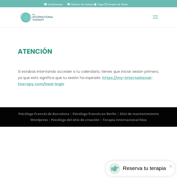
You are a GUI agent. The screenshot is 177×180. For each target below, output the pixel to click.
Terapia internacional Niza (125, 120)
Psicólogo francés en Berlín (94, 114)
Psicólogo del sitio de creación (75, 120)
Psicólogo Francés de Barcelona (43, 114)
